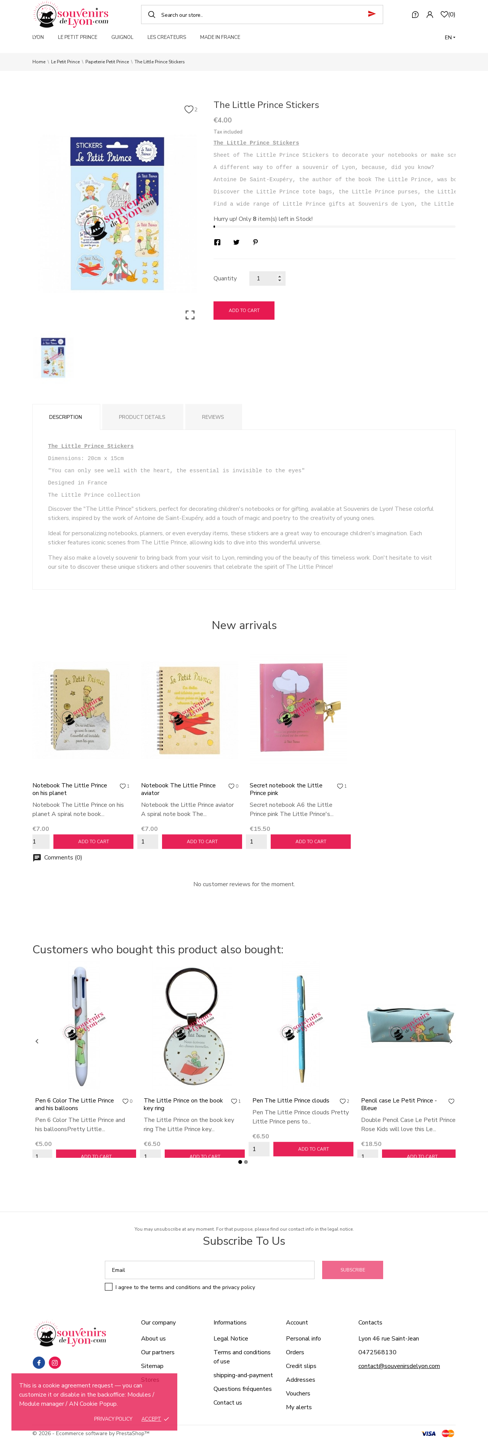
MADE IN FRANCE (220, 37)
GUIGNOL (122, 37)
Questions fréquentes (243, 1389)
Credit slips (301, 1366)
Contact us (228, 1403)
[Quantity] (267, 278)
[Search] (262, 14)
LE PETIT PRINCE (77, 37)
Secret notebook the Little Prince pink (286, 789)
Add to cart (244, 310)
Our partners (158, 1352)
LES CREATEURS (167, 37)
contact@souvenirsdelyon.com (399, 1366)
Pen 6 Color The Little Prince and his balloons (74, 1104)
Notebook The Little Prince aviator (178, 789)
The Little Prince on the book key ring (183, 1104)
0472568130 (377, 1352)
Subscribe (352, 1270)
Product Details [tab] (142, 417)
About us (153, 1338)
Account (297, 1322)
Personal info (303, 1338)
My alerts (299, 1407)
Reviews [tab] (213, 417)
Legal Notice (231, 1338)
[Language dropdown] (450, 37)
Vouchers (298, 1393)
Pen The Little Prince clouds (290, 1100)
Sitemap (152, 1366)
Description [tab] (65, 417)
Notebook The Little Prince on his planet (69, 789)
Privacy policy (113, 1419)
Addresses (300, 1380)
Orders (295, 1352)
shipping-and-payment (243, 1375)
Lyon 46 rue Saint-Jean (388, 1338)
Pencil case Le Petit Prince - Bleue (399, 1104)
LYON (38, 37)
